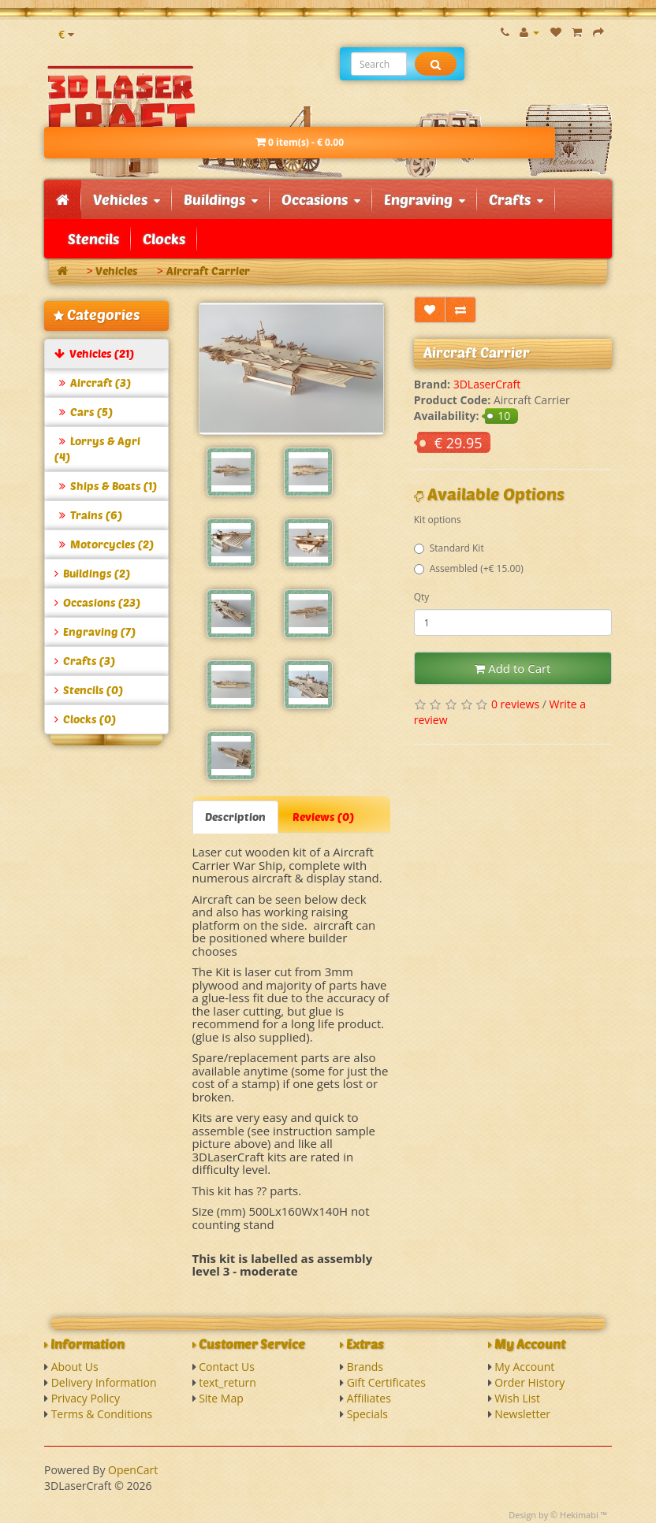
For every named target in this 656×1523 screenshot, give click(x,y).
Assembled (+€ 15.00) (469, 568)
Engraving (424, 199)
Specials (367, 1413)
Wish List (517, 1398)
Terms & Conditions (102, 1413)
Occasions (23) (97, 602)
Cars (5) (83, 411)
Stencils (93, 238)
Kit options (437, 519)
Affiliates (369, 1398)
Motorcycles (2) (104, 544)
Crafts (516, 199)
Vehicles (126, 199)
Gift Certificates (386, 1382)
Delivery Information (104, 1382)
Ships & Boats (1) (105, 485)
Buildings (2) (92, 573)
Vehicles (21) (94, 353)
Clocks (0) (85, 719)
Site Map (221, 1398)
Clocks (164, 238)
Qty (422, 597)
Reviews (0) (323, 816)
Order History (529, 1382)
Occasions (320, 199)
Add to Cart (512, 668)
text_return (227, 1382)
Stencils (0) (88, 689)
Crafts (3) (84, 660)
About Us (75, 1366)
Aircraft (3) (92, 382)
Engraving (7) (95, 631)
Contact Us (227, 1366)
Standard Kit (449, 548)
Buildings (221, 199)
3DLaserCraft (487, 384)
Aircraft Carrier (208, 270)
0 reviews (515, 703)
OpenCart (133, 1469)
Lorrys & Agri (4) (97, 448)
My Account (524, 1366)
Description (235, 816)
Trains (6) (88, 515)
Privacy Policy (85, 1398)
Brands (365, 1366)
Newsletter (522, 1413)
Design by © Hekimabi (553, 1515)
